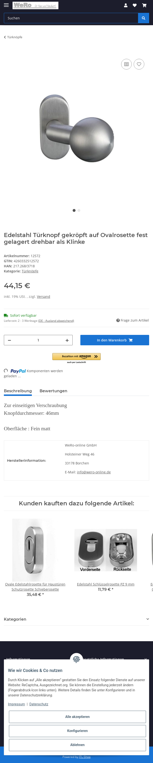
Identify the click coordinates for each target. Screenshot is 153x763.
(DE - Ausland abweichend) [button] (56, 321)
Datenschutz (38, 704)
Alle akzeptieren (77, 717)
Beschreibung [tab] (18, 391)
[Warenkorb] (144, 5)
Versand (43, 296)
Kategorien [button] (15, 619)
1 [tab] (74, 210)
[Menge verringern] (9, 340)
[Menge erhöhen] (67, 340)
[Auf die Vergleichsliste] (126, 64)
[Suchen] (71, 18)
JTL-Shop (84, 757)
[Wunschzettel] (134, 5)
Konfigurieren (77, 731)
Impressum (16, 704)
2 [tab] (78, 210)
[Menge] (38, 340)
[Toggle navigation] (6, 3)
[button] (125, 5)
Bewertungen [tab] (53, 391)
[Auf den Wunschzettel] (139, 64)
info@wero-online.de (94, 472)
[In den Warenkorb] (8, 52)
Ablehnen (77, 745)
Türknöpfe (30, 271)
